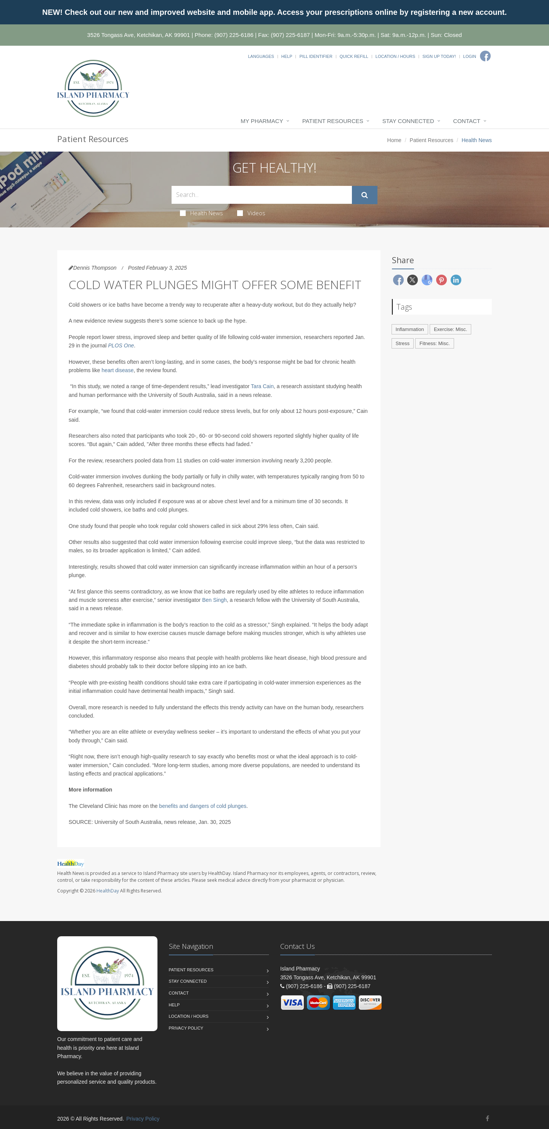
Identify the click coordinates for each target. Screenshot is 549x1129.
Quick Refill (354, 56)
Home (394, 140)
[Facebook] (485, 56)
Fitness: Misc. (434, 343)
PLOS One (121, 345)
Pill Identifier (315, 56)
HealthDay (107, 891)
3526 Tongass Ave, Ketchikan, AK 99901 (138, 35)
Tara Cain (262, 386)
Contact (466, 121)
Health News (201, 213)
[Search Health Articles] (262, 195)
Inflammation (410, 329)
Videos (251, 213)
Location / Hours (395, 56)
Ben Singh (214, 600)
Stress (403, 343)
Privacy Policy (186, 1028)
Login (469, 56)
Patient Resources (332, 121)
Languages (261, 56)
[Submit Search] (364, 195)
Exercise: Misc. (450, 329)
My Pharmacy (262, 121)
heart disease (117, 370)
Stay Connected (408, 121)
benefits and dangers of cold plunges (202, 806)
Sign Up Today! (439, 56)
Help (286, 56)
